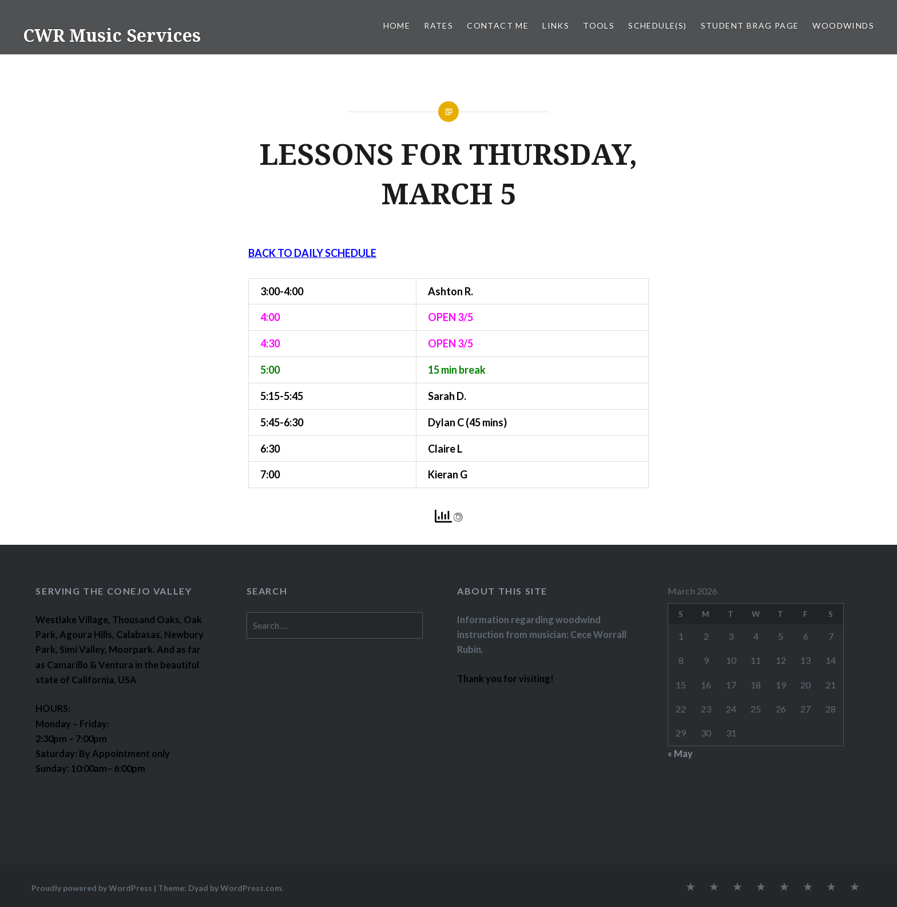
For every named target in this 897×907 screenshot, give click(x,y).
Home (397, 25)
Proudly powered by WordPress (91, 888)
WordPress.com (250, 888)
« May (680, 753)
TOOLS (598, 25)
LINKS (555, 25)
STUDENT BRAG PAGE (750, 25)
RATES (438, 25)
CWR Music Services (112, 35)
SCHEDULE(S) (657, 25)
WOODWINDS (843, 25)
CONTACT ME (498, 25)
